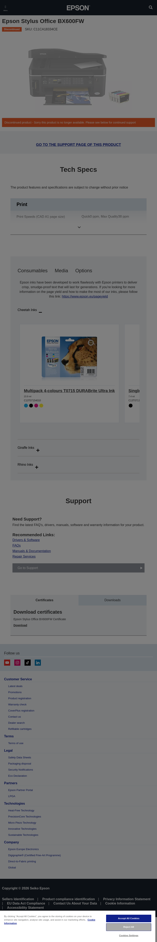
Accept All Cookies (128, 918)
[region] (77, 926)
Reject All (128, 927)
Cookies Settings (128, 935)
